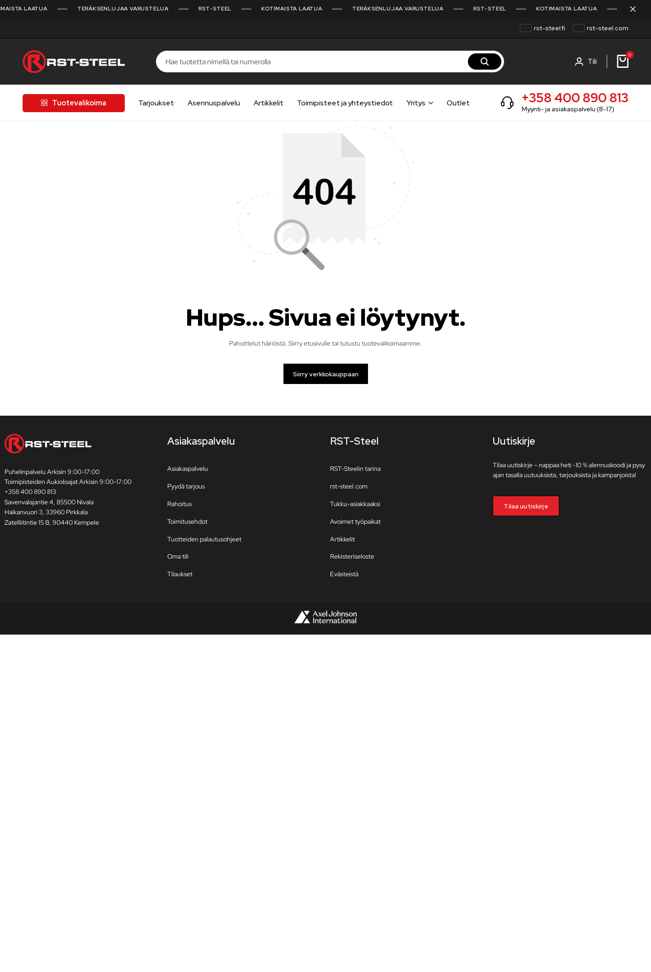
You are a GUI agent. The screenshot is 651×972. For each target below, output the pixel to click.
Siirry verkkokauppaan (326, 375)
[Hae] (484, 61)
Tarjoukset (156, 103)
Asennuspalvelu (214, 103)
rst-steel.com (607, 28)
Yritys (415, 103)
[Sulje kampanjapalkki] (634, 9)
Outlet (458, 103)
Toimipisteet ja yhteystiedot (345, 103)
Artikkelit (268, 103)
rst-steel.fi (549, 28)
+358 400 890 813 (575, 97)
